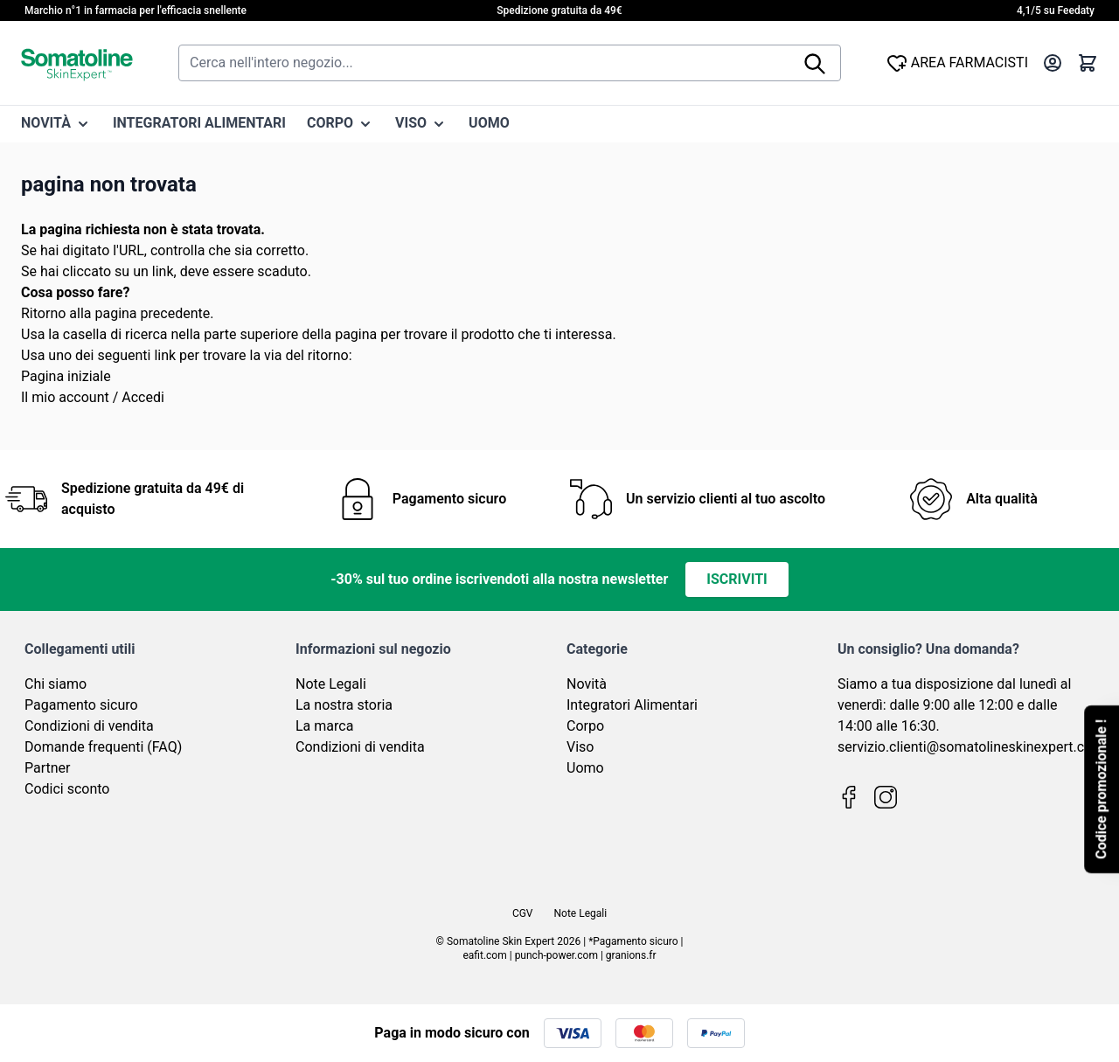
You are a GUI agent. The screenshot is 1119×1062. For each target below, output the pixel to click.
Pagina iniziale (66, 376)
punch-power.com (556, 955)
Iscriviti (736, 579)
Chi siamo (55, 684)
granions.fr (631, 955)
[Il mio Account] (1052, 62)
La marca (324, 726)
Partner (47, 768)
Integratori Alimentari (632, 705)
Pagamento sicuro (81, 705)
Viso (580, 747)
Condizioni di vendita (89, 726)
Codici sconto (66, 789)
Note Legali (330, 684)
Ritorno (43, 313)
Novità (586, 684)
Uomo (585, 768)
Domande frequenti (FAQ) (103, 747)
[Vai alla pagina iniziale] (77, 63)
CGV (522, 913)
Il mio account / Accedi (92, 397)
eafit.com (484, 955)
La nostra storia (344, 705)
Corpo (585, 726)
